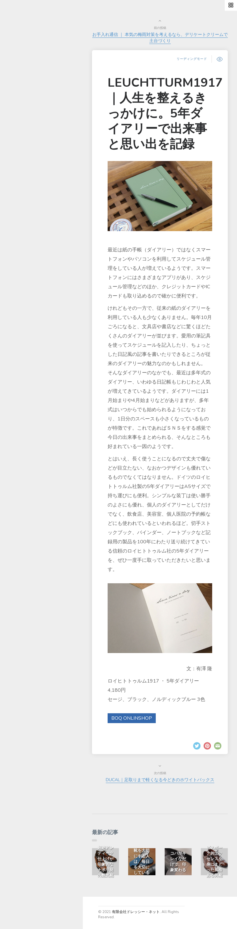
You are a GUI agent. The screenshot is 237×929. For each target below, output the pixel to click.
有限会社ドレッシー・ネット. (136, 911)
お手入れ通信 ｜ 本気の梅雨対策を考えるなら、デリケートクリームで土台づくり (160, 38)
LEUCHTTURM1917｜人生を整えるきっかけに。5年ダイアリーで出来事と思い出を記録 (165, 113)
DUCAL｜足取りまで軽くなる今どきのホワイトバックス (160, 780)
